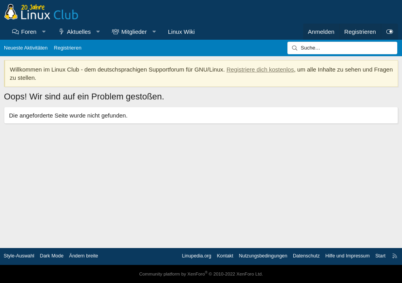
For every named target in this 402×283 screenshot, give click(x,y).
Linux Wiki (181, 31)
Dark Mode (58, 256)
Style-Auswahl (23, 256)
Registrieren (67, 48)
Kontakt (213, 256)
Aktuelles (79, 31)
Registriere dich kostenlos (260, 69)
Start (376, 256)
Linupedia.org (183, 256)
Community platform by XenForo (201, 274)
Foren (29, 31)
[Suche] (342, 48)
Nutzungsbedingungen (252, 256)
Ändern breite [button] (91, 256)
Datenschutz (298, 256)
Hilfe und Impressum (341, 256)
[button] (43, 32)
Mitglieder (134, 31)
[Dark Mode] (389, 32)
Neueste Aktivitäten (26, 48)
